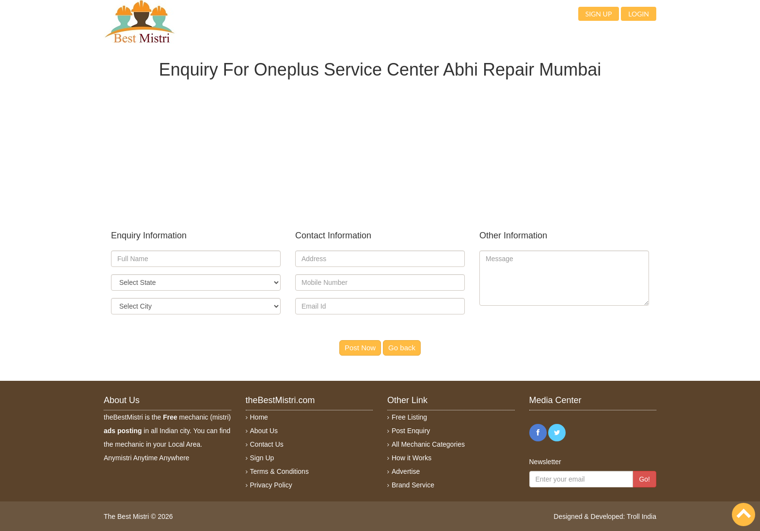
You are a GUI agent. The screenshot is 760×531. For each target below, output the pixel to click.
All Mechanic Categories (428, 444)
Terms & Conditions (279, 471)
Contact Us (267, 444)
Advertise (406, 471)
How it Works (411, 458)
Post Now (360, 348)
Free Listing (409, 417)
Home (259, 417)
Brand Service (413, 485)
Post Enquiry (411, 431)
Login (638, 14)
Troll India (641, 516)
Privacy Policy (271, 485)
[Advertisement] (380, 147)
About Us (264, 431)
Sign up (599, 14)
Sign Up (262, 458)
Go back (401, 348)
